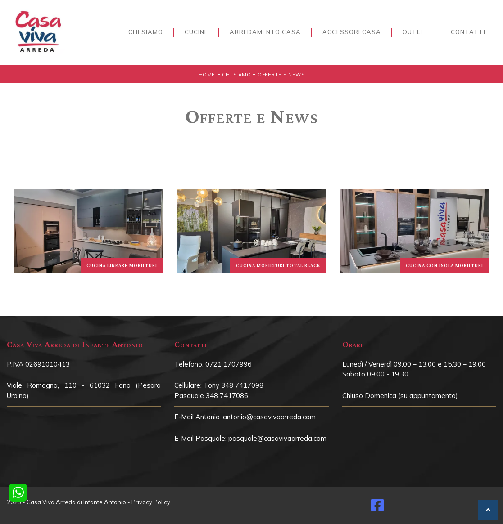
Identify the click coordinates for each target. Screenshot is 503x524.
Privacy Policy (150, 502)
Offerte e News (281, 75)
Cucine (196, 32)
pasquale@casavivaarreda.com (277, 438)
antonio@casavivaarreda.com (269, 416)
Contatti (468, 32)
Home (207, 75)
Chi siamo (145, 32)
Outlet (416, 32)
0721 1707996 (228, 364)
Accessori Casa (351, 32)
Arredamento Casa (265, 32)
